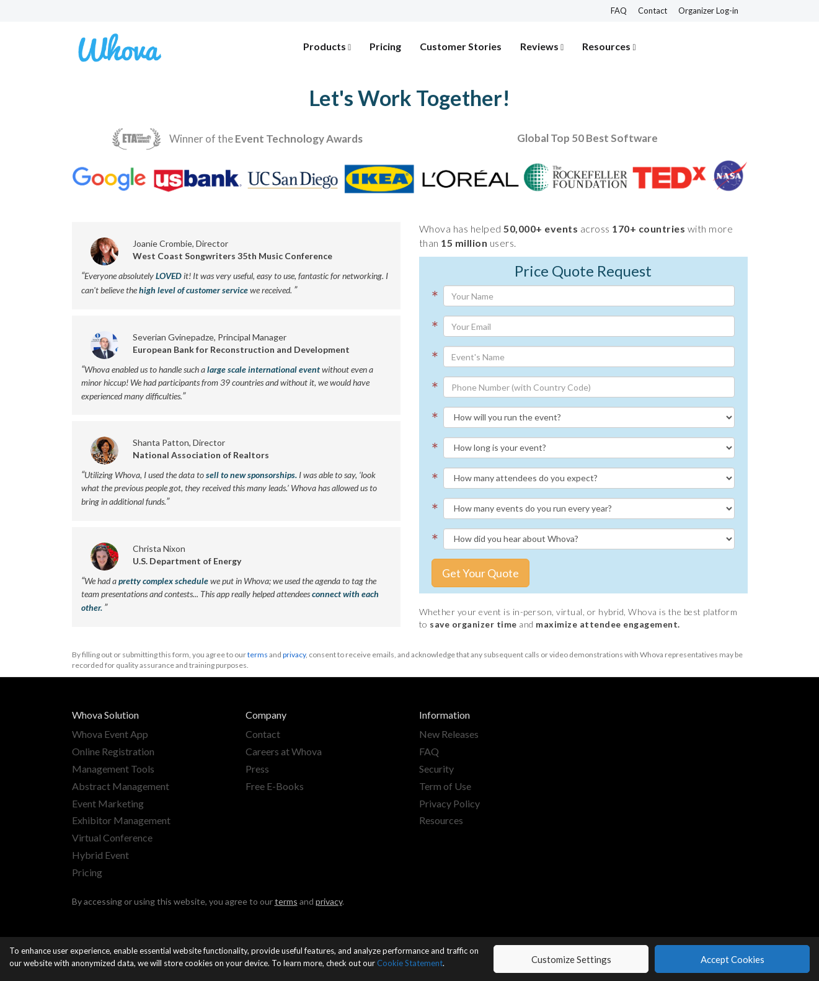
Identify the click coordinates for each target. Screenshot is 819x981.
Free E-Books (275, 786)
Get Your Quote (480, 573)
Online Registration (113, 751)
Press (257, 769)
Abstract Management (120, 786)
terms (257, 654)
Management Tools (113, 769)
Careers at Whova (284, 751)
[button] (327, 47)
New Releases (449, 734)
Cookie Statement (410, 963)
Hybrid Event (100, 855)
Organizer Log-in (708, 11)
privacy (294, 654)
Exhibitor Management (121, 820)
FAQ (619, 11)
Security (436, 769)
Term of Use (445, 786)
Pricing (385, 46)
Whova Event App (110, 734)
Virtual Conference (112, 837)
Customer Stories (461, 46)
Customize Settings (571, 959)
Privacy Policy (449, 803)
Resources (441, 820)
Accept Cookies (732, 959)
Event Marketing (108, 803)
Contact (652, 11)
